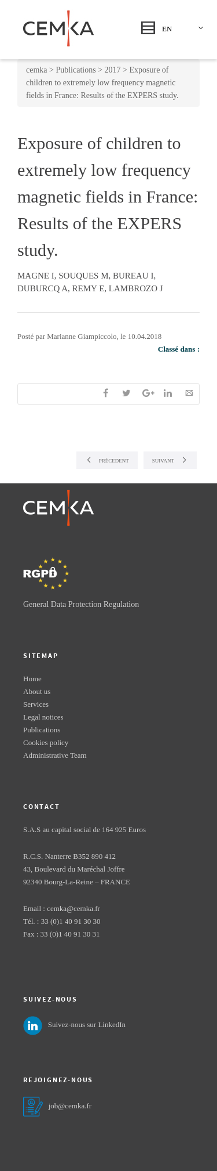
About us (36, 691)
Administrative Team (55, 755)
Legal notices (43, 717)
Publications (41, 729)
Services (36, 704)
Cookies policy (45, 742)
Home (32, 678)
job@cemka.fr (70, 1105)
